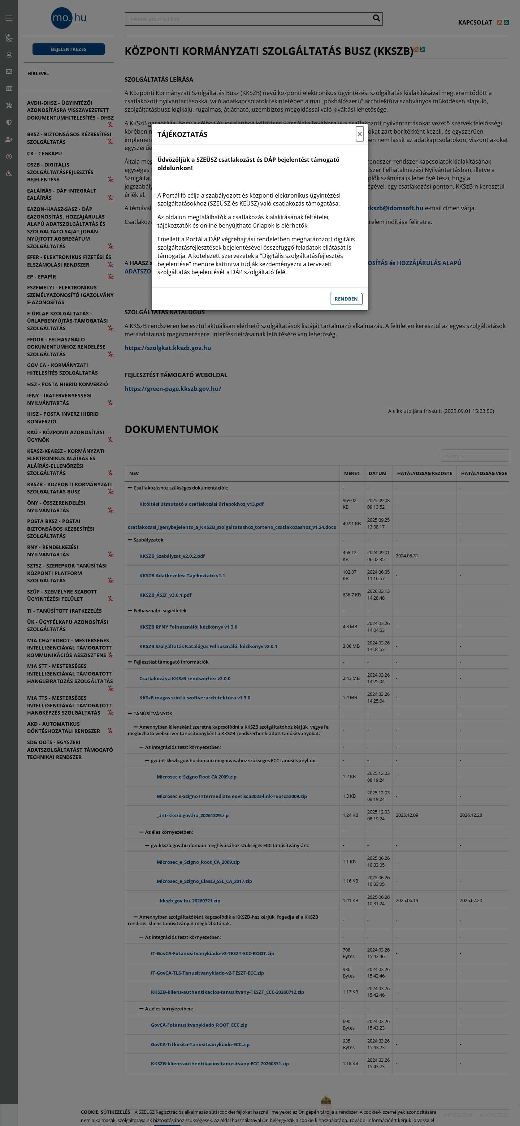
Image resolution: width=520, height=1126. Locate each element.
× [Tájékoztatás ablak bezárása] (360, 134)
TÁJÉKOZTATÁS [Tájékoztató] (182, 134)
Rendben (346, 298)
